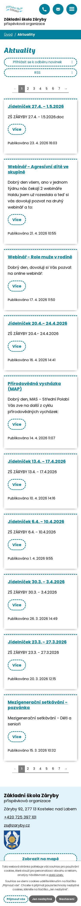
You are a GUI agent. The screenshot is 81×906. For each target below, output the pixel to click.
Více (16, 129)
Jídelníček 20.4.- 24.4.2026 (37, 323)
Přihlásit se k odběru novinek (43, 62)
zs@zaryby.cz (58, 9)
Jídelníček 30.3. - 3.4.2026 (36, 582)
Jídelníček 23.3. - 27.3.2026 (37, 642)
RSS (54, 72)
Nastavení (66, 899)
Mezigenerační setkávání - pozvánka (38, 705)
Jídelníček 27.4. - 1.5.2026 (36, 106)
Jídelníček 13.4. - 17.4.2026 (37, 461)
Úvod (8, 34)
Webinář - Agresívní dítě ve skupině (38, 169)
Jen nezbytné (42, 899)
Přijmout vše (16, 899)
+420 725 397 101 (44, 9)
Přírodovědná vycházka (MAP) (34, 386)
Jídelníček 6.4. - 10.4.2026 (36, 522)
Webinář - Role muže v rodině (40, 257)
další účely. (56, 875)
